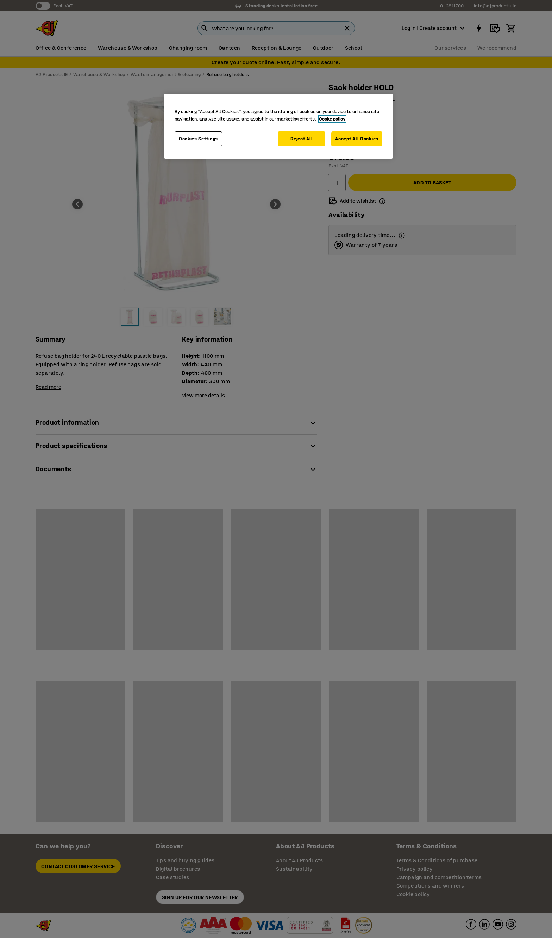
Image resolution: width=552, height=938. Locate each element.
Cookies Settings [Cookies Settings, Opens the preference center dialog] (198, 139)
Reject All (301, 139)
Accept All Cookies (356, 139)
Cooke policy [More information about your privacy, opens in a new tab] (332, 119)
